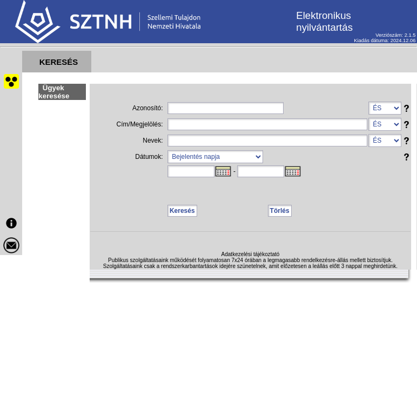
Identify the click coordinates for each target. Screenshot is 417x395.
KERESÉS (58, 61)
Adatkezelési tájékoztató (250, 254)
